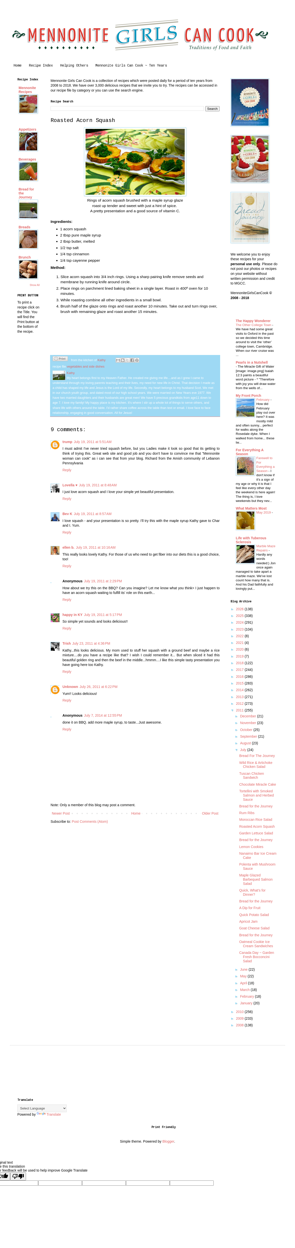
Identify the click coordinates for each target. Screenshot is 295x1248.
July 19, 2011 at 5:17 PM (103, 615)
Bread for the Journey (256, 806)
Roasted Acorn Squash (257, 826)
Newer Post (61, 813)
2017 (240, 670)
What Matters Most (251, 508)
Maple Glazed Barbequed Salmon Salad (256, 879)
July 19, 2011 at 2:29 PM (103, 581)
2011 (240, 710)
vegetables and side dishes (85, 366)
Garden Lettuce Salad (256, 833)
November (248, 723)
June (244, 969)
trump (67, 442)
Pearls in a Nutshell (252, 362)
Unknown (70, 687)
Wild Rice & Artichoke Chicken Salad (255, 765)
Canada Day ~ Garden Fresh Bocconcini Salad (256, 957)
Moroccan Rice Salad (255, 820)
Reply (66, 470)
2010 (240, 1012)
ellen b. (68, 547)
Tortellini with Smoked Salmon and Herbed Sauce (256, 795)
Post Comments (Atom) (90, 822)
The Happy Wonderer (253, 321)
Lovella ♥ (69, 485)
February (263, 399)
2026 (240, 609)
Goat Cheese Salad (254, 928)
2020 (240, 649)
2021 (240, 643)
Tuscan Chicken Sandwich (251, 776)
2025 (240, 616)
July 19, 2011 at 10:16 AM (96, 547)
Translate (49, 1114)
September (249, 736)
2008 (240, 1025)
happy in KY (72, 615)
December (248, 716)
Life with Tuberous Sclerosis (251, 540)
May (243, 976)
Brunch (25, 257)
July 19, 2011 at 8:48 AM (98, 485)
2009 (240, 1018)
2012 (240, 704)
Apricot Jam (248, 921)
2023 (240, 629)
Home (18, 65)
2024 (240, 622)
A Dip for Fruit (250, 908)
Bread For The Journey (257, 756)
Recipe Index (41, 65)
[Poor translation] (18, 1176)
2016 (240, 677)
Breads (24, 227)
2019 (240, 656)
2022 (240, 636)
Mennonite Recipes (27, 90)
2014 (240, 690)
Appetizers (27, 129)
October (246, 730)
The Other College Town (254, 325)
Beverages (27, 159)
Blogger (168, 1141)
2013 (240, 697)
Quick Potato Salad (254, 915)
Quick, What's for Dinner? (252, 892)
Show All (35, 284)
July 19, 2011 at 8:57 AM (93, 514)
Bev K (67, 514)
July (243, 750)
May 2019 (264, 512)
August (246, 743)
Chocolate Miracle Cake (257, 784)
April (244, 983)
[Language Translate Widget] (42, 1108)
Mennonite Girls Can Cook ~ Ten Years (131, 65)
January (246, 1003)
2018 (240, 663)
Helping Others (74, 65)
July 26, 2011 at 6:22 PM (99, 687)
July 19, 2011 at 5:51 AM (93, 442)
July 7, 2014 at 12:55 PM (103, 715)
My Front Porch (248, 396)
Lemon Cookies (251, 847)
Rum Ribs (246, 813)
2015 (240, 683)
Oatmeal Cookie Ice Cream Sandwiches (256, 944)
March (245, 990)
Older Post (210, 813)
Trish (66, 643)
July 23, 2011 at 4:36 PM (91, 643)
